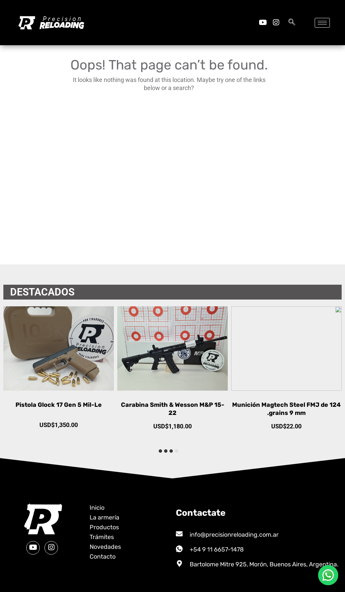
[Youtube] (263, 22)
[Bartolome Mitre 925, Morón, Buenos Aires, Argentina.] (179, 563)
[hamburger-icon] (322, 23)
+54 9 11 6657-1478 (217, 549)
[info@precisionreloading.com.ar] (179, 534)
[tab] (176, 451)
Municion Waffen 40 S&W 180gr (59, 404)
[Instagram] (276, 22)
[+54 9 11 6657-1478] (179, 548)
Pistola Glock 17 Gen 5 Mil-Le (172, 404)
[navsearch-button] (292, 22)
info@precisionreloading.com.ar (234, 534)
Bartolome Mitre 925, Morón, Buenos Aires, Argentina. (264, 564)
